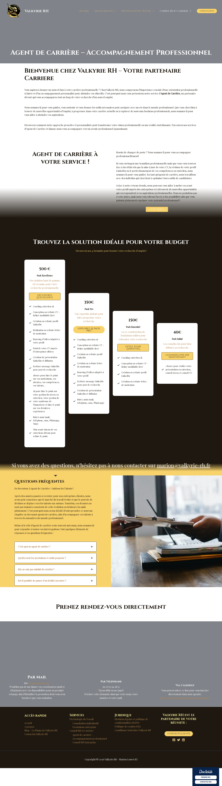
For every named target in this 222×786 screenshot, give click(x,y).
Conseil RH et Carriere (176, 11)
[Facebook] (171, 757)
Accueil (88, 11)
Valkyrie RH (37, 11)
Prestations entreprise (84, 744)
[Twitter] (178, 757)
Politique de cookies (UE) (128, 744)
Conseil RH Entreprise (84, 760)
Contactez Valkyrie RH (36, 751)
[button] (116, 11)
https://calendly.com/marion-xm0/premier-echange (185, 715)
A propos (29, 744)
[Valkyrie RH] (13, 10)
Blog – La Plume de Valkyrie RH (40, 748)
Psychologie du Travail (139, 11)
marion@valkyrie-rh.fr (183, 482)
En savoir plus (108, 11)
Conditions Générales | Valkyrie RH (133, 747)
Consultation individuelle (85, 741)
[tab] (55, 564)
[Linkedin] (185, 757)
